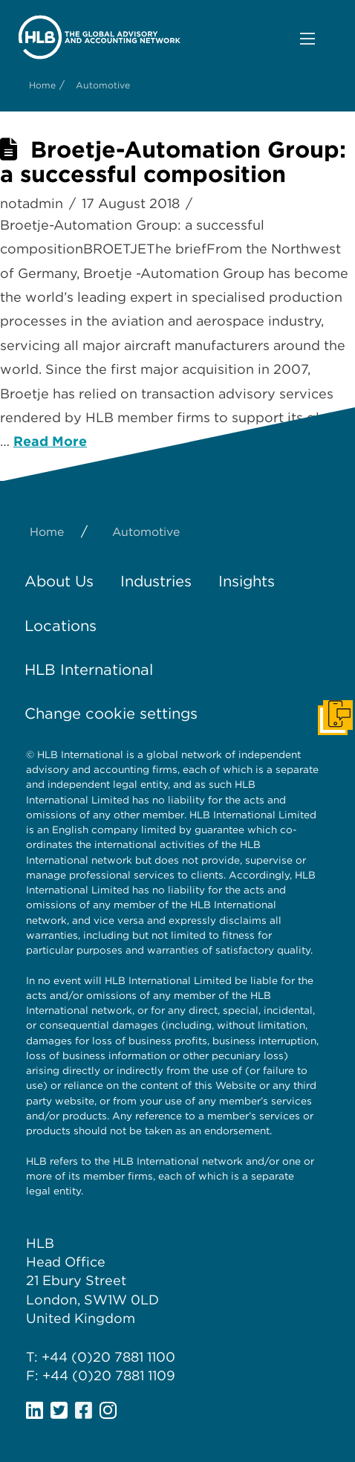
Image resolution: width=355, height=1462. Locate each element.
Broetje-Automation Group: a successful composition (173, 162)
